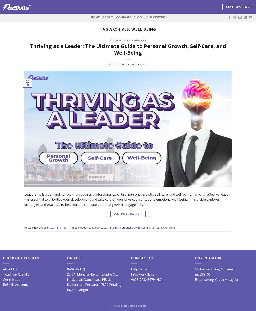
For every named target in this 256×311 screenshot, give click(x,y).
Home (95, 17)
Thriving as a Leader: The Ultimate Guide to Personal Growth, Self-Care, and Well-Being (128, 49)
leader (83, 227)
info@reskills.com (144, 274)
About (108, 17)
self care (157, 227)
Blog (137, 17)
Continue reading (128, 214)
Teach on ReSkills (16, 274)
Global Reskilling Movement (216, 269)
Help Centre (155, 17)
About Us (10, 269)
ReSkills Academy (15, 284)
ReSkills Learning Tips (130, 40)
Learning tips (111, 227)
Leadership (95, 227)
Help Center (140, 269)
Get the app (12, 279)
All (112, 40)
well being (169, 227)
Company (123, 17)
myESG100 (203, 274)
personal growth (130, 227)
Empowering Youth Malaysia (216, 279)
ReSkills (145, 64)
